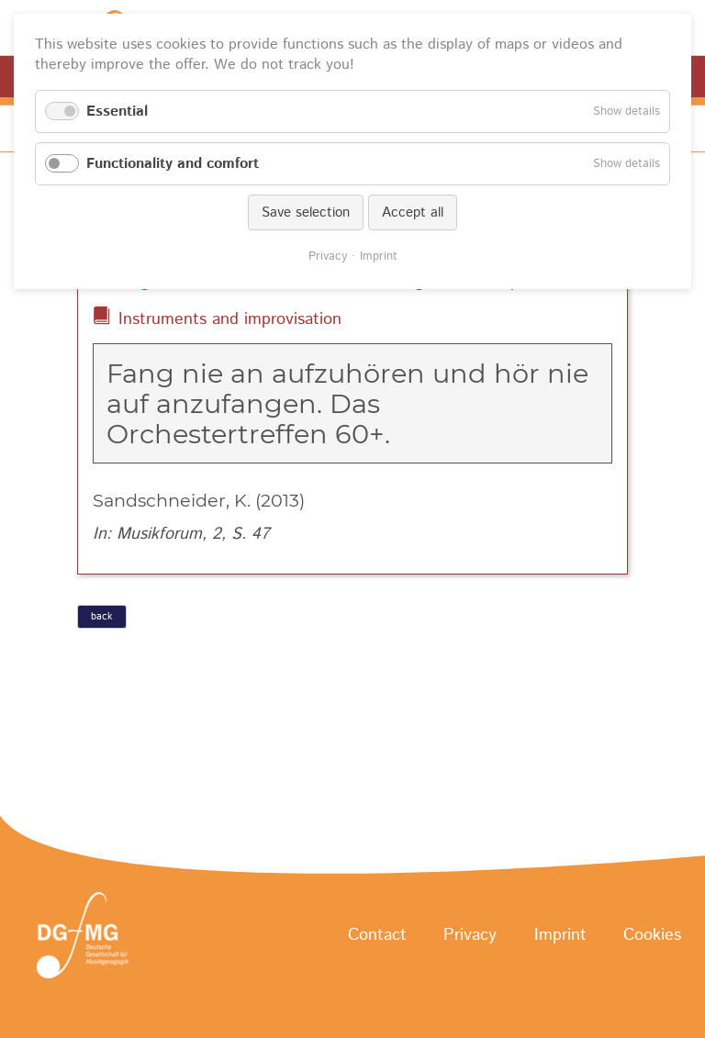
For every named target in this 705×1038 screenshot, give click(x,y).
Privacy (470, 936)
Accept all (412, 212)
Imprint (560, 936)
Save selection (306, 212)
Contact (377, 936)
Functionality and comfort (172, 163)
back (101, 616)
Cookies (652, 936)
